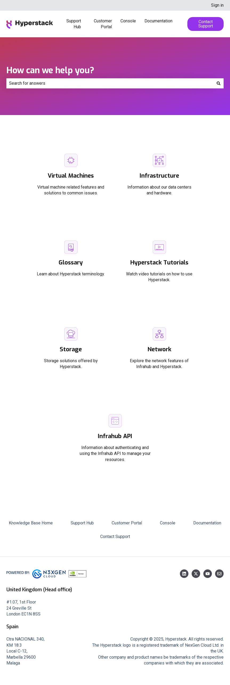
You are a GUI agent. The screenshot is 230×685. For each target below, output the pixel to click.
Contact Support (205, 23)
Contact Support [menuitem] (115, 536)
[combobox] (109, 83)
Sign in (217, 5)
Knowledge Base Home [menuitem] (31, 522)
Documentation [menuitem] (207, 522)
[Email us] (219, 573)
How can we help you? (50, 70)
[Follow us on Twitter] (196, 573)
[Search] (218, 83)
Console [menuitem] (167, 522)
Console (128, 20)
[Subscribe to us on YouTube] (207, 573)
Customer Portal (103, 23)
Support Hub (73, 23)
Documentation (158, 20)
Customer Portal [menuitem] (127, 522)
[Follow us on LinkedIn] (184, 573)
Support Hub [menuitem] (82, 522)
